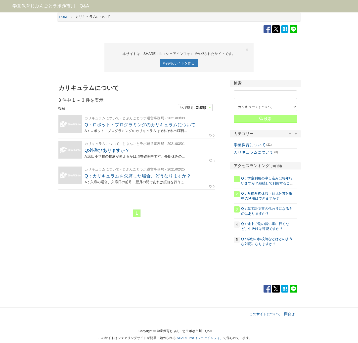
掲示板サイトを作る (179, 63)
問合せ (289, 314)
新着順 (201, 108)
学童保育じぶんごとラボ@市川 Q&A (50, 5)
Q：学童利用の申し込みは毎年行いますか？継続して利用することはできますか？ (267, 183)
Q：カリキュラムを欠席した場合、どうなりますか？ (138, 175)
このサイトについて (265, 314)
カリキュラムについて (253, 152)
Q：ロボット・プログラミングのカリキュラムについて (140, 124)
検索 (265, 119)
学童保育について (250, 145)
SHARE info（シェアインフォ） (200, 338)
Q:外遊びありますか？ (107, 150)
